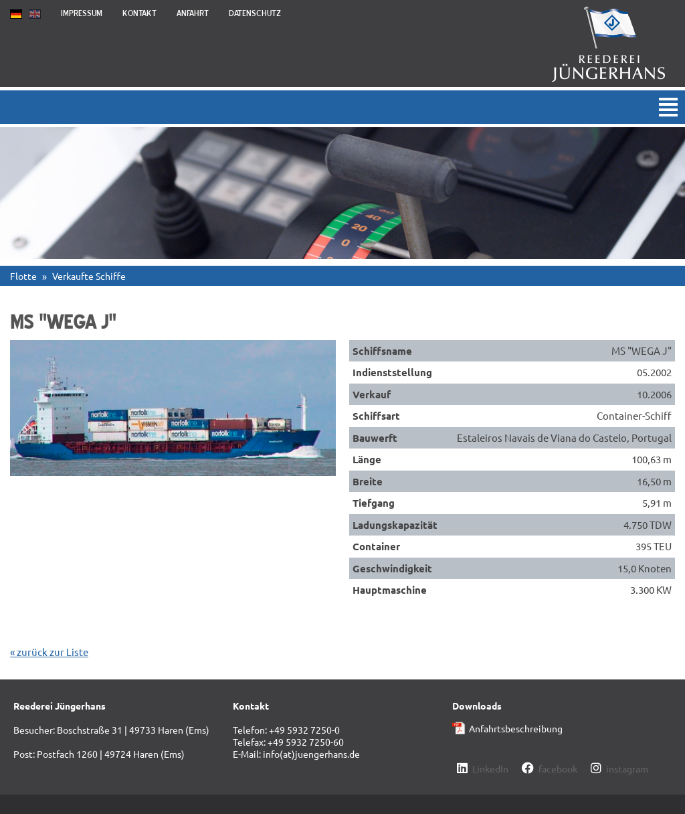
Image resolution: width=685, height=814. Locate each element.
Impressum (81, 13)
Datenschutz (255, 13)
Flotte (23, 276)
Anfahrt (193, 13)
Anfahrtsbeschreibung (516, 728)
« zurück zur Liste (49, 651)
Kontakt (139, 13)
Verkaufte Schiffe (89, 276)
